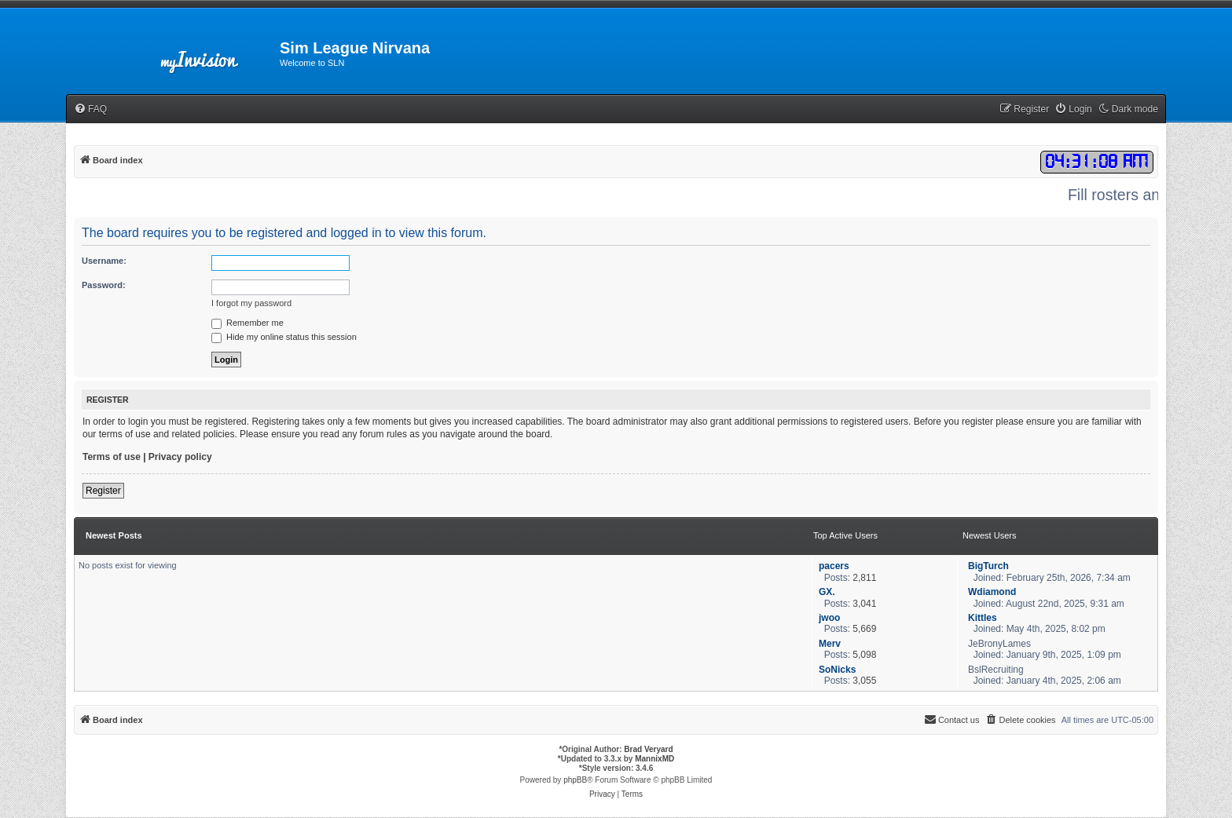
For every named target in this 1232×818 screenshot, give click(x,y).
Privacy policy (180, 456)
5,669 (864, 628)
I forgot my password (251, 303)
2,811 (864, 577)
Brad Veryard (648, 749)
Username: (104, 260)
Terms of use (111, 456)
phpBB (575, 780)
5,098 (864, 654)
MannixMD (654, 758)
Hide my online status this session (284, 336)
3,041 (864, 603)
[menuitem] (90, 109)
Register (103, 490)
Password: (104, 285)
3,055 (864, 680)
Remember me (247, 322)
